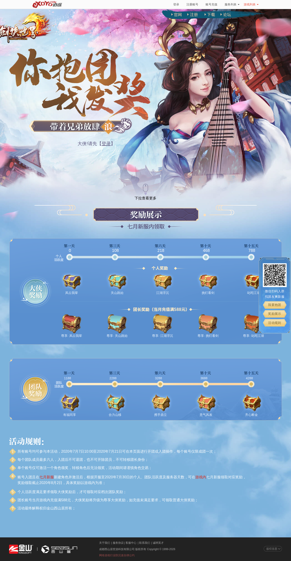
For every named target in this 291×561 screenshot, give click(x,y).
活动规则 (274, 323)
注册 (195, 17)
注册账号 (192, 4)
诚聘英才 (158, 542)
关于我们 (104, 542)
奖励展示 (274, 314)
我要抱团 (274, 305)
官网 (179, 17)
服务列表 (232, 4)
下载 (210, 17)
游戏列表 (251, 4)
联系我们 (144, 542)
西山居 (58, 549)
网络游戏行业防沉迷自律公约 (117, 555)
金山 (21, 549)
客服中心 (130, 542)
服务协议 (118, 542)
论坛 (226, 17)
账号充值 (211, 4)
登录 (176, 4)
